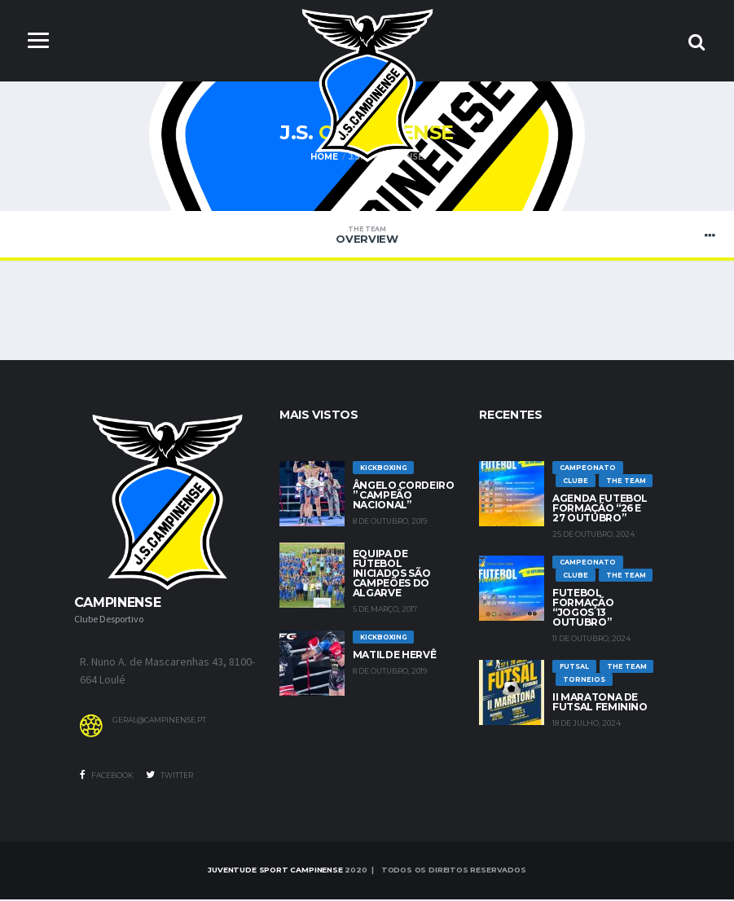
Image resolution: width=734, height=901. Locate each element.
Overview (367, 236)
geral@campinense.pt (159, 722)
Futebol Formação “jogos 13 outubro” (582, 609)
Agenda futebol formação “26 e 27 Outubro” (600, 509)
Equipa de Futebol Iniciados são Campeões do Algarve (391, 574)
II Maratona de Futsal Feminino (600, 703)
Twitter (169, 776)
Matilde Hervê (394, 656)
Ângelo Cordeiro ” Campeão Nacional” (404, 496)
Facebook (107, 776)
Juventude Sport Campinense (275, 871)
